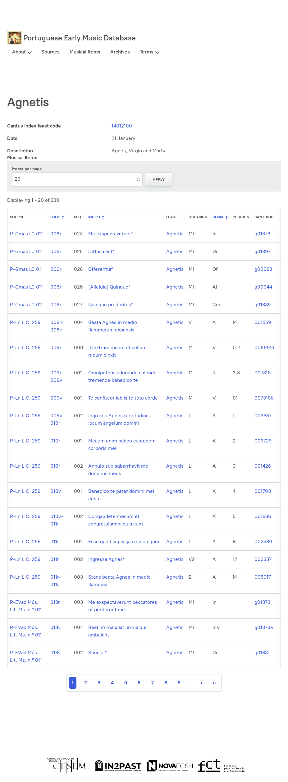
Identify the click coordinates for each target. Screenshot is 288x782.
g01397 (262, 251)
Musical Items (85, 52)
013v (55, 627)
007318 (262, 373)
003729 (263, 441)
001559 (262, 322)
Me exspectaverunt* (110, 234)
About (19, 52)
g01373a (263, 627)
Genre (218, 217)
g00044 (263, 287)
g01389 (262, 305)
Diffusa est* (101, 251)
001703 (262, 491)
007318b (263, 398)
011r (54, 541)
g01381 (262, 652)
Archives (120, 52)
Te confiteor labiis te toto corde (123, 398)
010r (55, 441)
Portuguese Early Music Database (79, 37)
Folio (55, 217)
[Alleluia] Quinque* (109, 287)
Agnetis (175, 234)
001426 (262, 466)
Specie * (97, 652)
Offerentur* (101, 269)
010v (55, 491)
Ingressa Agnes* (106, 559)
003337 (263, 416)
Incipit (94, 217)
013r (55, 602)
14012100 (122, 126)
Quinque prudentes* (110, 305)
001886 (262, 516)
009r (56, 347)
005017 (262, 577)
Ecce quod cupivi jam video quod (124, 541)
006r (56, 234)
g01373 (262, 234)
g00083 (263, 269)
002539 (263, 541)
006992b (265, 347)
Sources (50, 52)
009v (56, 398)
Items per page (27, 169)
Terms (146, 52)
